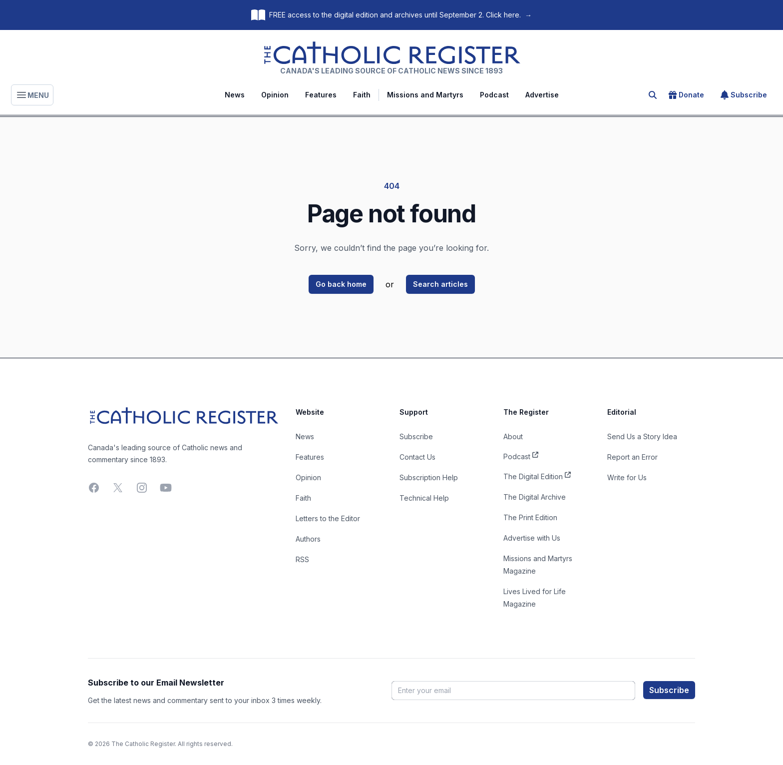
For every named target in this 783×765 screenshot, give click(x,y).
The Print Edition (530, 517)
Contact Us (417, 457)
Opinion (275, 94)
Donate (686, 95)
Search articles (440, 284)
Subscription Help (428, 477)
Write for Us (627, 477)
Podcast (494, 94)
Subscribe (744, 95)
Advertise (542, 94)
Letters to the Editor (328, 518)
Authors (308, 539)
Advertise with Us (531, 538)
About (513, 436)
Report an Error (632, 457)
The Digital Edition (537, 476)
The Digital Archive (534, 497)
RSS (302, 559)
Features (321, 94)
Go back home (341, 284)
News (235, 94)
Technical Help (424, 498)
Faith (362, 94)
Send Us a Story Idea (642, 436)
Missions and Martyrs (425, 94)
